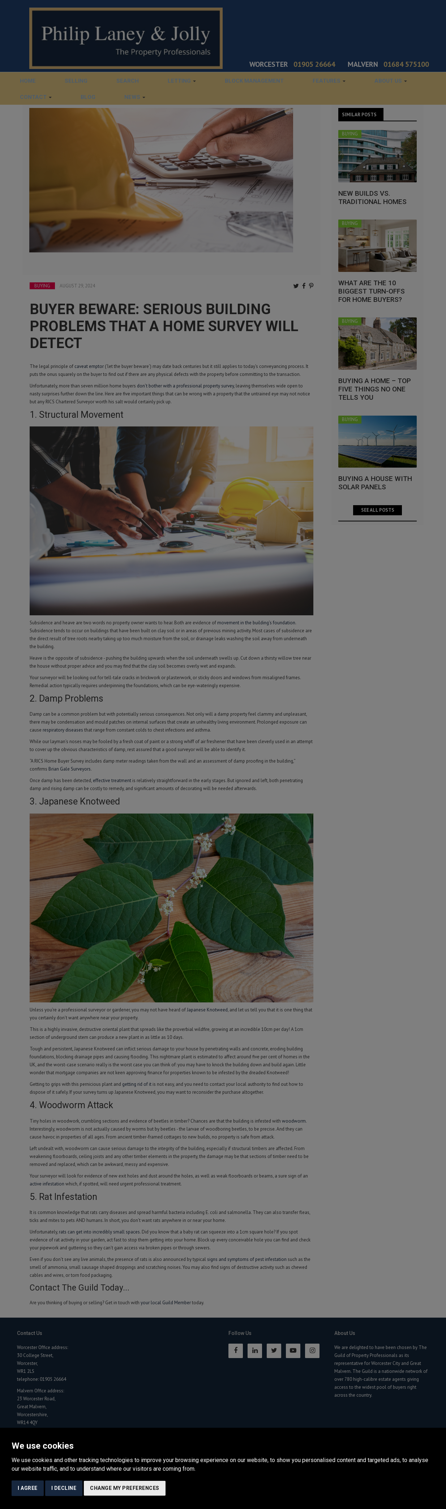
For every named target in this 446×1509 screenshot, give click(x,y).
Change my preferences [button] (124, 1488)
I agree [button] (28, 1488)
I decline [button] (64, 1488)
